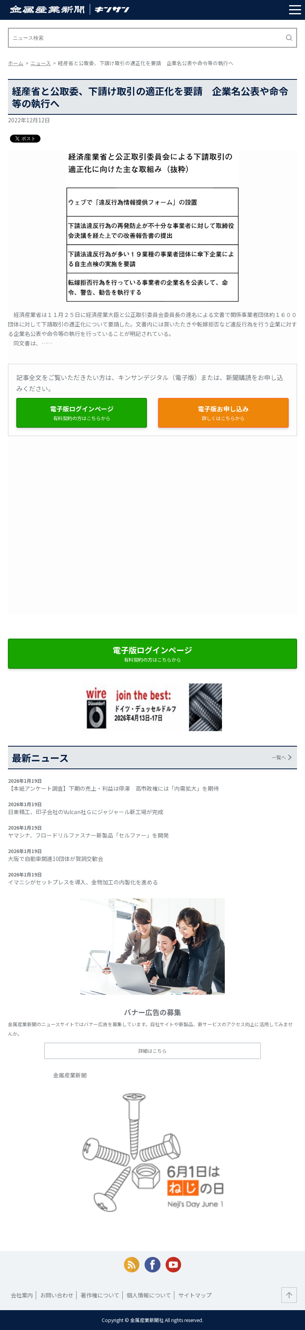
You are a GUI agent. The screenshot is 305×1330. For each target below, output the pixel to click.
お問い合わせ (56, 1295)
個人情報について (149, 1295)
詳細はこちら (152, 1050)
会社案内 (22, 1295)
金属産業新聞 (70, 1075)
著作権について (100, 1295)
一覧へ (279, 757)
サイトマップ (195, 1295)
